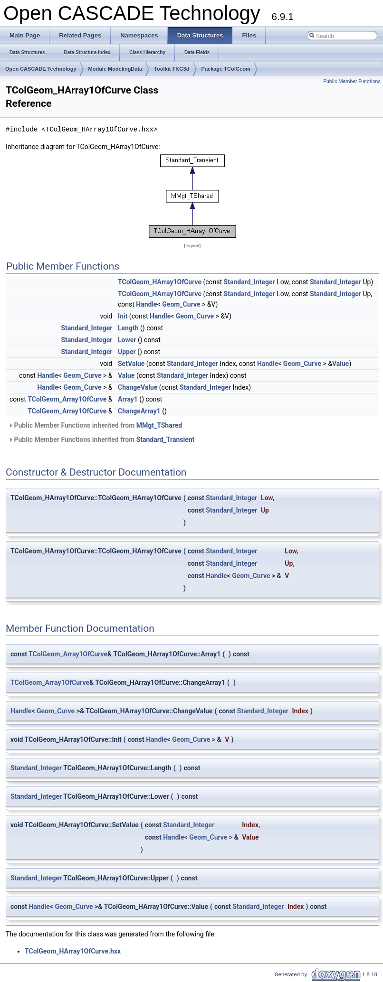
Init (122, 316)
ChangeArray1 (139, 411)
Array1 (128, 399)
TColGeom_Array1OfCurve (67, 399)
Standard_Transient (165, 439)
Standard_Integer (249, 282)
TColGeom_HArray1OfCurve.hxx (73, 951)
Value (340, 363)
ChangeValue (137, 387)
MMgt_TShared (159, 425)
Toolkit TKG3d (171, 69)
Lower (127, 340)
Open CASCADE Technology (41, 69)
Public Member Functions (352, 81)
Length (128, 328)
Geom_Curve (181, 304)
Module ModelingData (115, 69)
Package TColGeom (225, 69)
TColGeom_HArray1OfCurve (159, 282)
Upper (127, 351)
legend (192, 245)
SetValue (131, 363)
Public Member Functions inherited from (95, 425)
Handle (146, 304)
